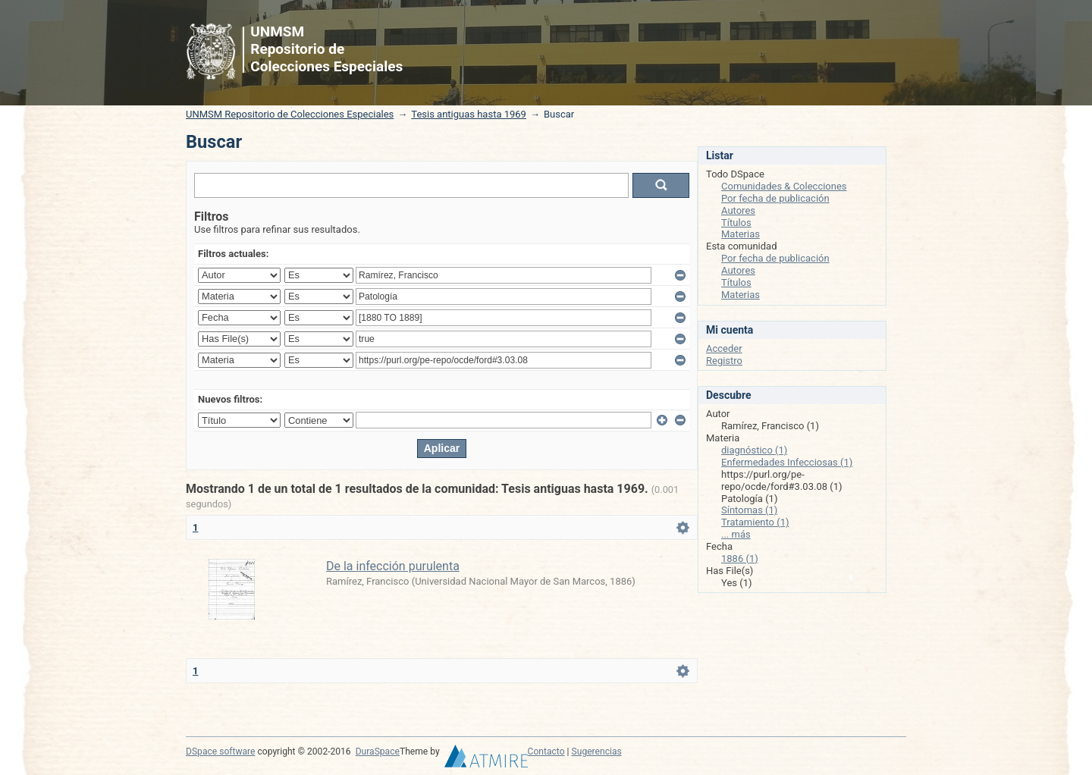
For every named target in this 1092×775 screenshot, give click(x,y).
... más (736, 534)
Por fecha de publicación (775, 198)
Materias (740, 234)
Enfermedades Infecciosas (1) (786, 462)
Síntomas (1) (749, 510)
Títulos (736, 222)
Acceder (724, 348)
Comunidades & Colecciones (784, 186)
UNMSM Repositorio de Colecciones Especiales (290, 114)
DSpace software (220, 751)
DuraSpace (378, 751)
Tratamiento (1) (755, 522)
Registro (724, 360)
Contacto (546, 751)
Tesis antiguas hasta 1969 (468, 114)
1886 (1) (739, 558)
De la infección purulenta (393, 566)
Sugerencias (597, 751)
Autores (738, 210)
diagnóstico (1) (754, 450)
